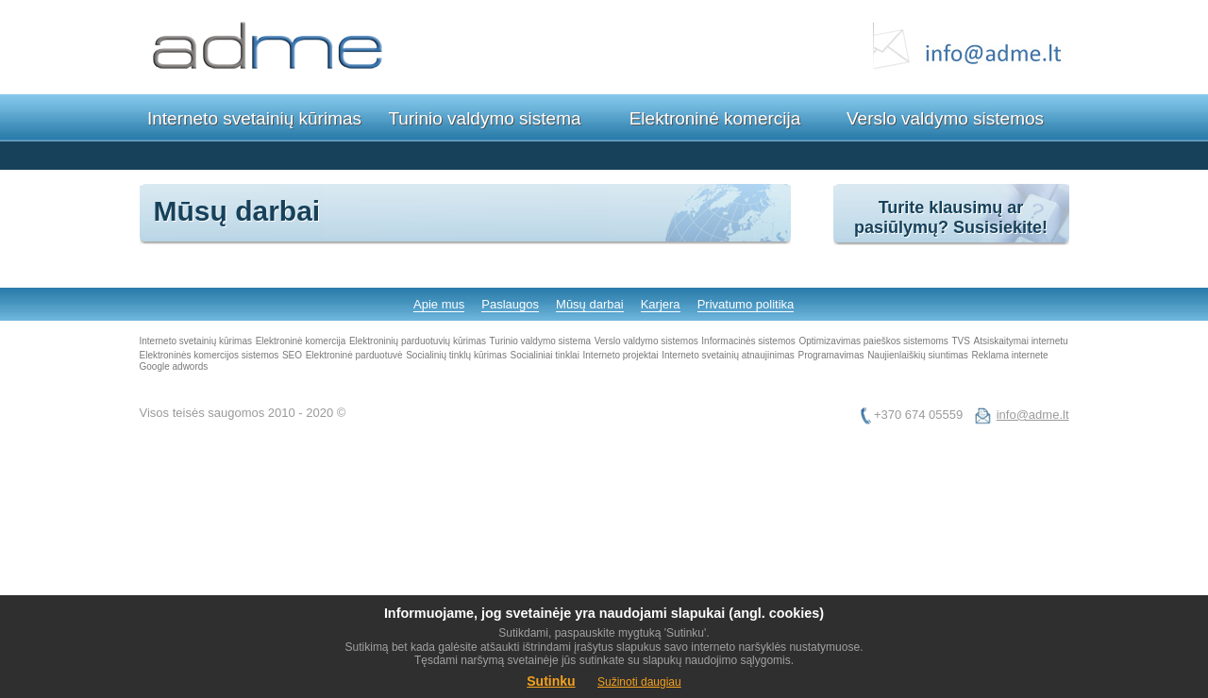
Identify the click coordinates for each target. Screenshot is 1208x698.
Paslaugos (510, 304)
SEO (292, 355)
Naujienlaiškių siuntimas (917, 355)
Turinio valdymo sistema (484, 118)
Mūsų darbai (590, 304)
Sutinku (551, 681)
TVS (960, 341)
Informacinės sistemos (748, 341)
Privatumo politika (746, 304)
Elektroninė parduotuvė (354, 355)
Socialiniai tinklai (545, 355)
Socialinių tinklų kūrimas (456, 355)
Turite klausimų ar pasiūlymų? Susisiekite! (951, 217)
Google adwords (174, 366)
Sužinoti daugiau (639, 682)
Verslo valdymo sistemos (945, 118)
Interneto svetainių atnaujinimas (728, 355)
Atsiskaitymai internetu (1021, 341)
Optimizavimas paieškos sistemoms (873, 341)
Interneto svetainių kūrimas (254, 118)
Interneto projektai (621, 355)
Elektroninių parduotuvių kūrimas (417, 341)
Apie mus (438, 304)
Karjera (660, 304)
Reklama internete (1009, 355)
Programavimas (830, 355)
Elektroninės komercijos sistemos (209, 355)
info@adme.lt (1033, 414)
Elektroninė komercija (715, 118)
